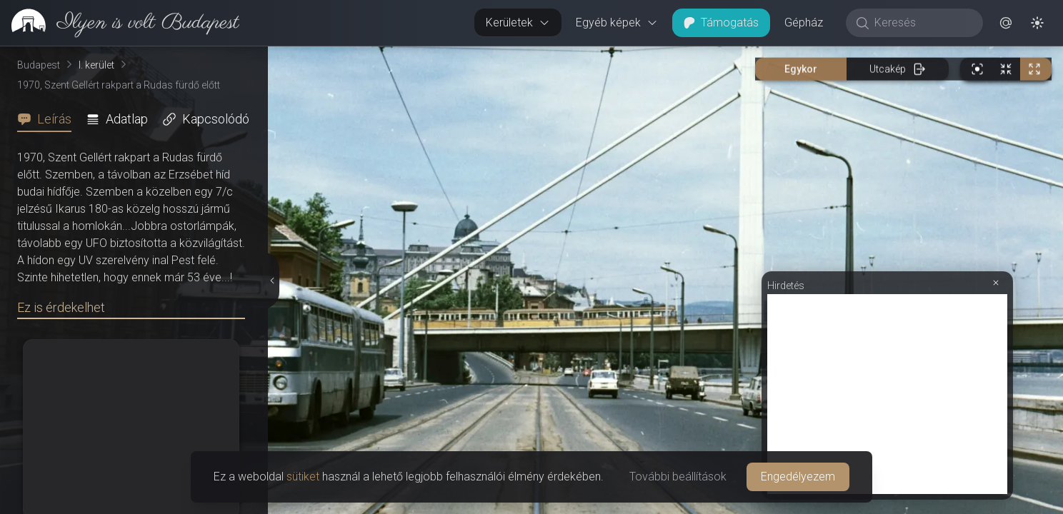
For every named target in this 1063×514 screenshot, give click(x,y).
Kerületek (518, 22)
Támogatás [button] (721, 22)
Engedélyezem (798, 476)
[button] (1006, 23)
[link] (119, 23)
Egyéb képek (617, 22)
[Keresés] (922, 22)
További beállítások (678, 476)
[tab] (48, 119)
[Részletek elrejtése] (272, 280)
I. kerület (96, 65)
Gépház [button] (803, 22)
